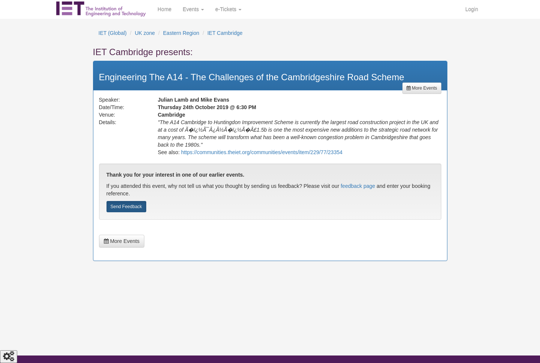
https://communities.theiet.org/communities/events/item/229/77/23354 (261, 152)
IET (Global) (113, 33)
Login (471, 9)
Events (193, 9)
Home (164, 9)
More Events (421, 88)
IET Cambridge (225, 33)
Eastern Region (181, 33)
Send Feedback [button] (126, 206)
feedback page (357, 186)
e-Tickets (228, 9)
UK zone (145, 33)
